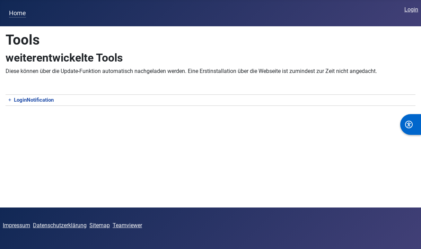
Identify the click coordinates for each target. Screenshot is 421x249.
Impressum (16, 225)
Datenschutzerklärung (60, 225)
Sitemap (99, 225)
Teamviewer (127, 225)
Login (411, 9)
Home (17, 13)
